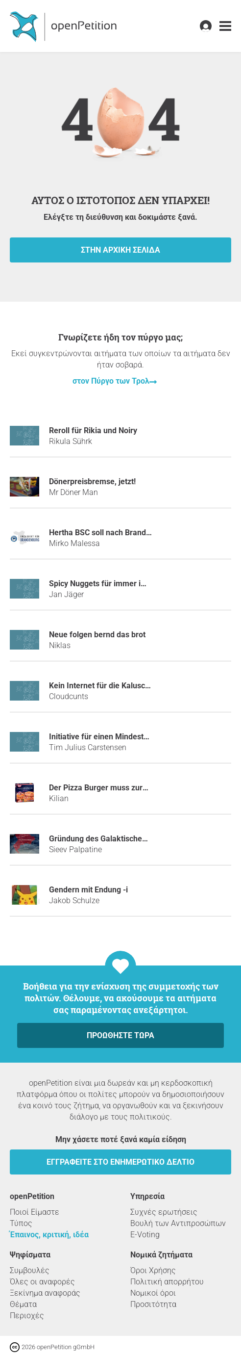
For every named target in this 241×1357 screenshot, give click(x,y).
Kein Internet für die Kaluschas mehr (113, 685)
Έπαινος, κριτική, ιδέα (49, 1234)
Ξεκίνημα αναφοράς (45, 1293)
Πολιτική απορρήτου (167, 1281)
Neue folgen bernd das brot (97, 634)
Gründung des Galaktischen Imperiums (118, 838)
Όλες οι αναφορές (42, 1281)
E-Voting (145, 1234)
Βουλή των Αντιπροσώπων (178, 1223)
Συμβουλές (29, 1270)
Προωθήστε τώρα (120, 1035)
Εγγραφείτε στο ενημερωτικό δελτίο (120, 1162)
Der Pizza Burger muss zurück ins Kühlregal (126, 787)
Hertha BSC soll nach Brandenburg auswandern (133, 532)
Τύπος (21, 1223)
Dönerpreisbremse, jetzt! (92, 481)
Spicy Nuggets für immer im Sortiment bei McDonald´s (145, 583)
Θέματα (23, 1304)
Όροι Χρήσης (153, 1270)
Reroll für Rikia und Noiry (93, 430)
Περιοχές (27, 1315)
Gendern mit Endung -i (88, 889)
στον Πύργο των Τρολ (110, 381)
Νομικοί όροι (153, 1293)
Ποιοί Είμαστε (34, 1212)
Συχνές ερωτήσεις (163, 1212)
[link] (225, 26)
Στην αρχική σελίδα (120, 250)
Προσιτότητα (153, 1304)
